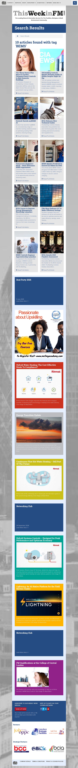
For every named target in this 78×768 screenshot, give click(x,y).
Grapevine (18, 2)
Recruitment (31, 2)
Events (24, 2)
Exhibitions (41, 2)
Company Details (25, 761)
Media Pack (57, 2)
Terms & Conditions (38, 761)
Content (10, 2)
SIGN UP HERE (21, 709)
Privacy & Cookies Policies (54, 761)
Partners (49, 2)
